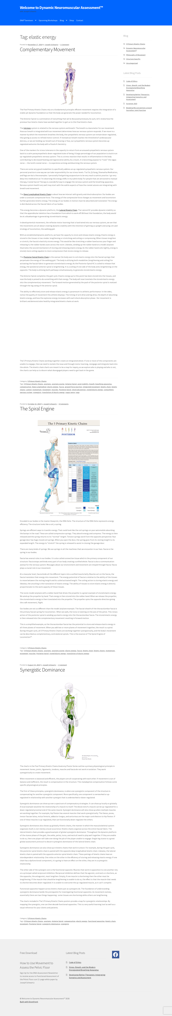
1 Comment (64, 44)
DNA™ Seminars (26, 20)
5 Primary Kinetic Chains (37, 381)
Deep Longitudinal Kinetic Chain (37, 194)
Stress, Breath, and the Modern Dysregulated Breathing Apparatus (138, 87)
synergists (37, 392)
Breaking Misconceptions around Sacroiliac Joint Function (139, 109)
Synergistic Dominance (42, 669)
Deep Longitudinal (39, 387)
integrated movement (91, 387)
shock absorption (79, 390)
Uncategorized (132, 63)
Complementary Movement (47, 49)
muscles (55, 390)
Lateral (29, 390)
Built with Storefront (29, 1001)
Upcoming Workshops (48, 20)
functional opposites (96, 921)
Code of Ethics (131, 81)
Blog (62, 20)
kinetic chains (99, 651)
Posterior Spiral (65, 390)
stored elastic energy (95, 390)
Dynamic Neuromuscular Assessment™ (135, 49)
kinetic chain (106, 387)
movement (46, 390)
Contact (79, 20)
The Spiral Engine (37, 408)
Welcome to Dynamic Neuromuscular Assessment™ (61, 7)
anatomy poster (58, 384)
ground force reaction (73, 387)
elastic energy (52, 387)
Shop (72, 20)
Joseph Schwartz (51, 44)
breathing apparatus (103, 384)
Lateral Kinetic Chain (68, 210)
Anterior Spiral (71, 384)
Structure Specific (133, 59)
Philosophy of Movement (136, 55)
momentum (37, 390)
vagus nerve (70, 392)
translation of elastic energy (53, 392)
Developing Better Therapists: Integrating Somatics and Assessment (138, 97)
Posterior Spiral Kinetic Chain (36, 257)
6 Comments (64, 404)
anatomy (47, 384)
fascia (61, 387)
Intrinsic (27, 128)
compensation (25, 387)
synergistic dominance (51, 924)
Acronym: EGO (131, 103)
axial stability (82, 384)
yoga (77, 392)
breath (92, 384)
